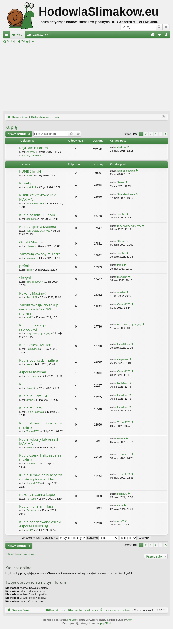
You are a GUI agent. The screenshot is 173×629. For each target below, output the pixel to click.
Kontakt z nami (57, 610)
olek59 (30, 447)
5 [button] (160, 133)
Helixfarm (122, 383)
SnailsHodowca (126, 170)
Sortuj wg (103, 537)
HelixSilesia (33, 348)
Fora (19, 34)
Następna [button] (165, 134)
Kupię (11, 127)
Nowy (16, 134)
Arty (129, 619)
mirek (29, 175)
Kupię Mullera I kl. (33, 396)
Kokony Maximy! (32, 293)
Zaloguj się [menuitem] (160, 35)
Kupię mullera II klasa (36, 506)
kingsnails (122, 359)
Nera (29, 364)
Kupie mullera (30, 384)
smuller (30, 219)
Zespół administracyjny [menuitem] (85, 610)
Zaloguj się (27, 41)
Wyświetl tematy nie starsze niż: (54, 537)
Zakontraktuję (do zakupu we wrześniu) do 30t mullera (40, 309)
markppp (31, 258)
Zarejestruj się (48, 41)
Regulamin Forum (33, 148)
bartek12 (31, 187)
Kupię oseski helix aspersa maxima (40, 457)
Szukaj (159, 27)
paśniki (25, 266)
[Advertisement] (86, 77)
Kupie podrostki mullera (38, 360)
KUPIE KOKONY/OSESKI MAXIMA (38, 197)
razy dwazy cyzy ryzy (38, 230)
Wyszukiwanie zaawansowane (166, 27)
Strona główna (20, 610)
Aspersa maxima (32, 372)
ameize (121, 292)
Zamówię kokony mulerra (39, 254)
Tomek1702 (33, 431)
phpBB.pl (105, 623)
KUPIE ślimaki (30, 171)
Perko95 (31, 498)
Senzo (120, 182)
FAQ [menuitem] (154, 35)
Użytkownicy (40, 34)
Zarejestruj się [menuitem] (167, 35)
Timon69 (31, 388)
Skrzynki (26, 278)
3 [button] (150, 133)
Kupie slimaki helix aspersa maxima (41, 425)
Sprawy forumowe (32, 155)
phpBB (71, 619)
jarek (29, 269)
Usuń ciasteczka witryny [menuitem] (117, 610)
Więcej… (7, 35)
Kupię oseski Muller (35, 345)
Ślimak (30, 246)
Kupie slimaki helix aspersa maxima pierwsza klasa (41, 477)
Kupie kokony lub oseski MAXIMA (38, 441)
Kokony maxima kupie (37, 494)
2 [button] (146, 133)
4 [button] (155, 133)
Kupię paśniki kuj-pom (37, 215)
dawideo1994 (33, 281)
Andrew (30, 151)
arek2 (29, 317)
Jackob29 (31, 297)
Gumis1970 (123, 304)
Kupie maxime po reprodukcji (33, 327)
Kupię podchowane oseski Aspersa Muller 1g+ (40, 524)
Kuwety (25, 183)
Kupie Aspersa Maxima (37, 226)
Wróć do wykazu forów (21, 554)
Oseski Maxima (31, 242)
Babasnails (32, 376)
